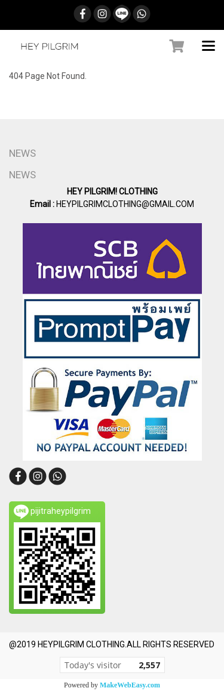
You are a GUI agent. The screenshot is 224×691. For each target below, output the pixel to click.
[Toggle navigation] (208, 47)
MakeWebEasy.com (130, 685)
